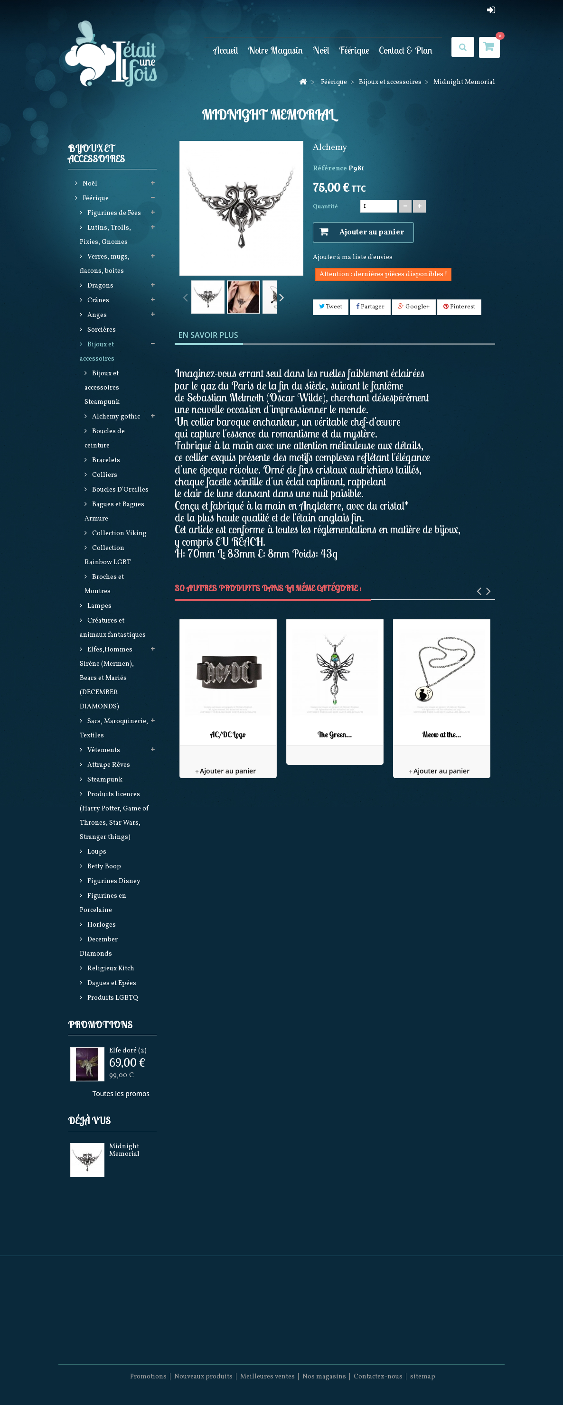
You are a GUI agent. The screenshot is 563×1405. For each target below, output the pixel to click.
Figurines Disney (113, 881)
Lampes (99, 606)
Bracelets (105, 460)
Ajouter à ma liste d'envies (353, 257)
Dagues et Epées (111, 983)
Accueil (226, 50)
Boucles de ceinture (104, 438)
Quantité (325, 207)
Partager (370, 307)
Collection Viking (119, 533)
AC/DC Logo (227, 734)
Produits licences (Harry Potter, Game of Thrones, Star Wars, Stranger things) (114, 816)
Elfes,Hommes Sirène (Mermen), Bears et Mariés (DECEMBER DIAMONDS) (107, 678)
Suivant (281, 296)
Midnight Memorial (124, 1150)
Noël (320, 50)
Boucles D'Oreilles (120, 489)
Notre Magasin (275, 50)
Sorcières (101, 330)
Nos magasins (324, 1376)
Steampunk (104, 779)
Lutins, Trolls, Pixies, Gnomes (105, 235)
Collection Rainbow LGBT (107, 555)
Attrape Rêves (108, 765)
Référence (330, 168)
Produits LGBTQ (112, 998)
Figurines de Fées (113, 213)
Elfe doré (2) (128, 1050)
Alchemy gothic (115, 416)
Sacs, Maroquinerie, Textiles (114, 728)
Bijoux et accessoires (97, 351)
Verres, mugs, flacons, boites (105, 264)
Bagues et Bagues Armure (114, 511)
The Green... (335, 734)
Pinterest (459, 307)
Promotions (100, 1025)
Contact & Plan (405, 50)
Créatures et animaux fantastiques (113, 628)
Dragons (99, 285)
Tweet (330, 307)
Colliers (104, 475)
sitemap (422, 1376)
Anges (96, 315)
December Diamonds (99, 946)
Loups (96, 851)
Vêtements (103, 750)
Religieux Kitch (110, 968)
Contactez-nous (378, 1376)
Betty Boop (103, 866)
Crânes (97, 300)
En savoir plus (208, 335)
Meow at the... (441, 734)
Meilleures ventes (267, 1376)
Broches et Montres (104, 584)
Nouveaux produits (203, 1376)
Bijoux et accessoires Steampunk (102, 388)
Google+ (414, 307)
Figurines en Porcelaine (103, 903)
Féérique (354, 50)
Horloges (101, 925)
